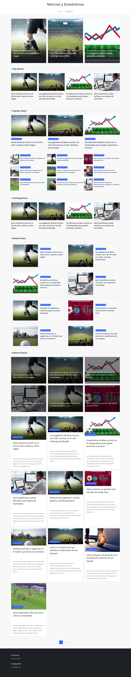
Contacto (69, 11)
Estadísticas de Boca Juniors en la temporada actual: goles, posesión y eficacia (102, 53)
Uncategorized (16, 139)
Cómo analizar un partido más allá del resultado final (106, 310)
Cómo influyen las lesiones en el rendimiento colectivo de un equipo (102, 558)
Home (60, 11)
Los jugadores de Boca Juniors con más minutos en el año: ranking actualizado (64, 53)
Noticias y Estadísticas (65, 4)
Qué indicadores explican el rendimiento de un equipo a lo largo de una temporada (106, 184)
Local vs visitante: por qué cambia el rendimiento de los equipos (106, 336)
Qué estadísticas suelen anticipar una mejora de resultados (104, 96)
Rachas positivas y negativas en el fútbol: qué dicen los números (51, 336)
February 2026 (15, 658)
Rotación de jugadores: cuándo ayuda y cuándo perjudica (50, 310)
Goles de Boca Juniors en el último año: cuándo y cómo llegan (26, 53)
